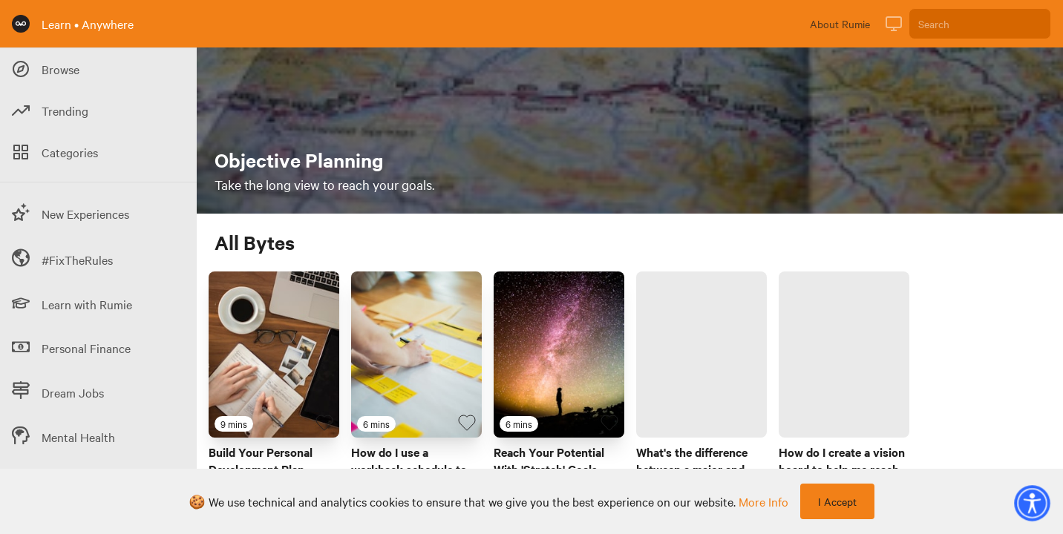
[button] (1032, 503)
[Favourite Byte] (324, 423)
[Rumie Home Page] (21, 24)
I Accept (837, 501)
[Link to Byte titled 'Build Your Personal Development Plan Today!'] (274, 354)
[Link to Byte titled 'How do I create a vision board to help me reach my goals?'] (844, 354)
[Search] (980, 23)
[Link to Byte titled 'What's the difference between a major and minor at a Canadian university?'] (701, 354)
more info (763, 501)
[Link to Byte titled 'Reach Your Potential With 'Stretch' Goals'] (559, 354)
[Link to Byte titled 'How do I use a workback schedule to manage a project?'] (416, 354)
